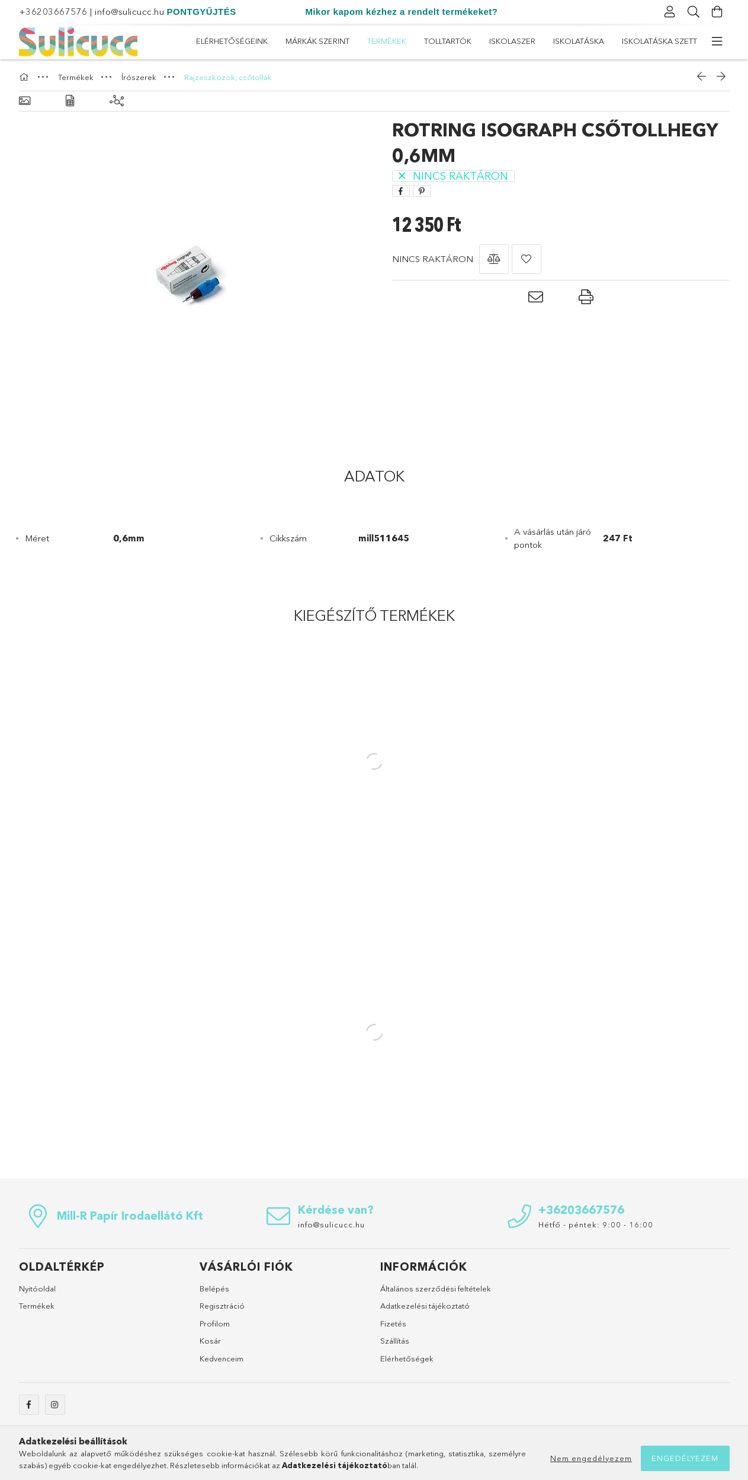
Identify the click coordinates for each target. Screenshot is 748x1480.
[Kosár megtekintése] (718, 12)
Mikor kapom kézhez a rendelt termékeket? (401, 12)
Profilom (215, 1323)
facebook (29, 1405)
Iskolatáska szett (233, 41)
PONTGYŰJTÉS (201, 12)
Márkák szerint (576, 41)
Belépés (214, 1288)
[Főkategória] (25, 77)
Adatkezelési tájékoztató (425, 1305)
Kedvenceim (221, 1358)
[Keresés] (694, 12)
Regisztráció (222, 1305)
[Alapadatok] (24, 101)
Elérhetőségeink (661, 41)
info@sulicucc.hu (129, 11)
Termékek (506, 41)
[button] (494, 259)
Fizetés (393, 1323)
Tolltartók (445, 41)
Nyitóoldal (37, 1288)
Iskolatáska (314, 41)
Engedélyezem (684, 1458)
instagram (55, 1405)
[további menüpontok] (718, 41)
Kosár (210, 1340)
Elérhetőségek (407, 1358)
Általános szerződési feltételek (435, 1288)
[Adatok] (70, 101)
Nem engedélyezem (591, 1458)
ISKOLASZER (381, 41)
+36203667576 (53, 11)
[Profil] (670, 12)
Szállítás (394, 1340)
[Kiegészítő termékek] (117, 101)
